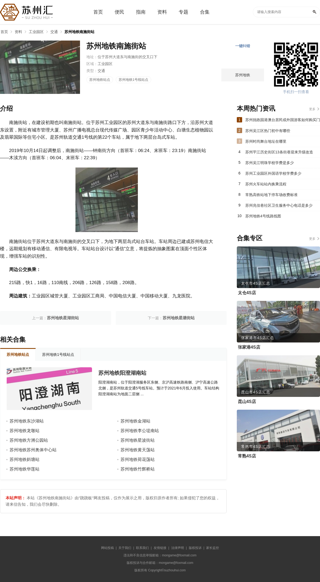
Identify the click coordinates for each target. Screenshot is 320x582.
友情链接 (160, 548)
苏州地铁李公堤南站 (140, 430)
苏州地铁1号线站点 (133, 80)
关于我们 (124, 548)
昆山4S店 (247, 401)
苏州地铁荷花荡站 (138, 459)
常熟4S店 (247, 456)
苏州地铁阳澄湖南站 (122, 373)
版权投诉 (195, 548)
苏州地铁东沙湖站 (27, 421)
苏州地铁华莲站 (24, 469)
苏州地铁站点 (99, 80)
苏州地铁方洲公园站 (29, 440)
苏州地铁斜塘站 (24, 459)
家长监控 (212, 548)
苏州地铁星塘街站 (179, 318)
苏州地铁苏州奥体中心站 (33, 450)
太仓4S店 (247, 292)
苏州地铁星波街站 (138, 440)
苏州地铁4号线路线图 (263, 216)
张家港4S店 (249, 347)
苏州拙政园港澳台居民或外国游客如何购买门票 (282, 121)
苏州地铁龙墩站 (24, 430)
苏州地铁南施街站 (79, 32)
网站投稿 (107, 548)
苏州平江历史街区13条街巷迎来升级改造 (279, 152)
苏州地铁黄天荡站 (138, 450)
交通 (54, 32)
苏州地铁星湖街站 (63, 318)
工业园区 (36, 32)
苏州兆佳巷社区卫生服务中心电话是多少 (279, 205)
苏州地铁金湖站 (135, 421)
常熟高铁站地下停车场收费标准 (271, 195)
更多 (312, 109)
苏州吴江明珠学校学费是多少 (269, 163)
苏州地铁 (242, 75)
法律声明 (177, 548)
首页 (4, 32)
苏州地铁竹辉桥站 (138, 469)
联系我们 (142, 548)
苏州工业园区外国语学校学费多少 (273, 173)
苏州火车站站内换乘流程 (265, 184)
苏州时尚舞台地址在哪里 (265, 141)
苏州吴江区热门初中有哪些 (267, 131)
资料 (18, 32)
